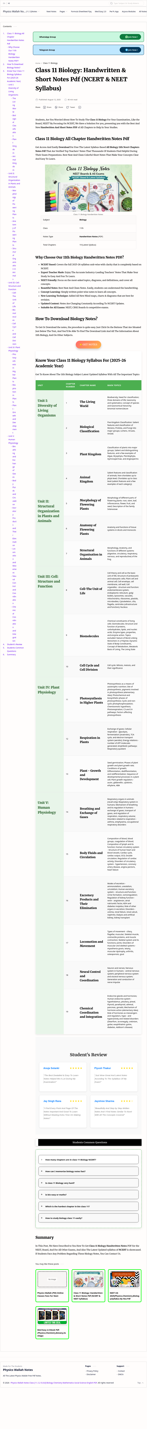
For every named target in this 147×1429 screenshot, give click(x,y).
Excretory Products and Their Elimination (14, 526)
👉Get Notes (88, 344)
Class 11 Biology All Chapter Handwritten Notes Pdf (15, 38)
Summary (11, 654)
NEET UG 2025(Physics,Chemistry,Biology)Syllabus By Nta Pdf (124, 1296)
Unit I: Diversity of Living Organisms (13, 89)
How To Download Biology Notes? (15, 66)
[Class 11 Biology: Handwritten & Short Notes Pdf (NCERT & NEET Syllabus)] (88, 1279)
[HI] (9, 3)
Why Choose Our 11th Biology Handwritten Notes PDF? (14, 54)
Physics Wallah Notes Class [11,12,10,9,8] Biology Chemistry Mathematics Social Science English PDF (14, 11)
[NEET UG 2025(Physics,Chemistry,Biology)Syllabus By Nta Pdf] (124, 1279)
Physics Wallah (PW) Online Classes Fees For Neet (50, 1294)
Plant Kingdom (15, 146)
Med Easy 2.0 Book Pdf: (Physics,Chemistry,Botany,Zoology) (51, 1333)
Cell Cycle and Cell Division (14, 333)
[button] (47, 107)
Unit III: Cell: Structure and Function (14, 286)
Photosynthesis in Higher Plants (14, 368)
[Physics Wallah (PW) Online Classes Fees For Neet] (52, 1279)
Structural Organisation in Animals (14, 263)
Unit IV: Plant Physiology (14, 349)
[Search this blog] (126, 3)
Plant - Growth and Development (15, 419)
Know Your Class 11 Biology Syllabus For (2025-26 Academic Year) (15, 76)
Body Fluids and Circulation (14, 492)
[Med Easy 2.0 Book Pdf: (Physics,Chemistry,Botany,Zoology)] (52, 1316)
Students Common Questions (15, 649)
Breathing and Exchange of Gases (14, 461)
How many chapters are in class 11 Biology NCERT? (70, 1159)
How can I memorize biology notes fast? (65, 1171)
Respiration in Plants (14, 393)
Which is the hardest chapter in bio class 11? (67, 1206)
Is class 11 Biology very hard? (60, 1183)
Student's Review (14, 644)
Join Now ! (131, 36)
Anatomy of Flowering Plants (14, 233)
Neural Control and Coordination (14, 590)
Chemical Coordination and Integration (14, 623)
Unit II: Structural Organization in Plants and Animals (14, 180)
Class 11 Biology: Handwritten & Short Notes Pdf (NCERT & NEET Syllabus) (88, 1296)
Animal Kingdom (15, 163)
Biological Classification (14, 125)
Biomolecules (14, 315)
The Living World (14, 105)
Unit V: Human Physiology (13, 439)
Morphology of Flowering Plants (14, 204)
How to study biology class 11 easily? (63, 1218)
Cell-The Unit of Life (14, 299)
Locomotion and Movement (14, 560)
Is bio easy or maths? (56, 1194)
